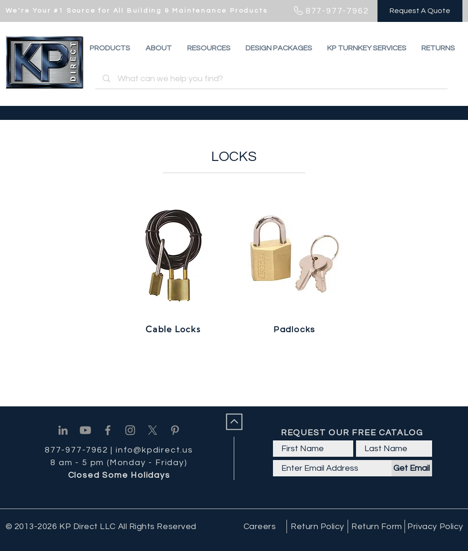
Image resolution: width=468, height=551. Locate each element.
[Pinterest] (175, 430)
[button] (438, 48)
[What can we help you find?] (273, 79)
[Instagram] (130, 430)
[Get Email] (411, 468)
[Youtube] (85, 430)
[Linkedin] (63, 430)
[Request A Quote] (419, 11)
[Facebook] (107, 430)
